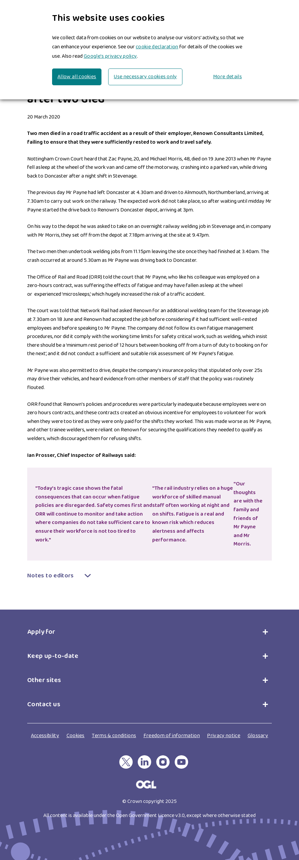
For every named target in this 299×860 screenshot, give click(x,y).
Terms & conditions (114, 735)
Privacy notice (223, 735)
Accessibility (45, 735)
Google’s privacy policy (110, 56)
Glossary (258, 735)
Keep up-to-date (52, 656)
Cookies (76, 735)
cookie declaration (157, 47)
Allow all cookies (76, 77)
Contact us (43, 704)
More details (227, 77)
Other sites (44, 680)
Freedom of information (171, 735)
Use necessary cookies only (145, 77)
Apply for (42, 631)
